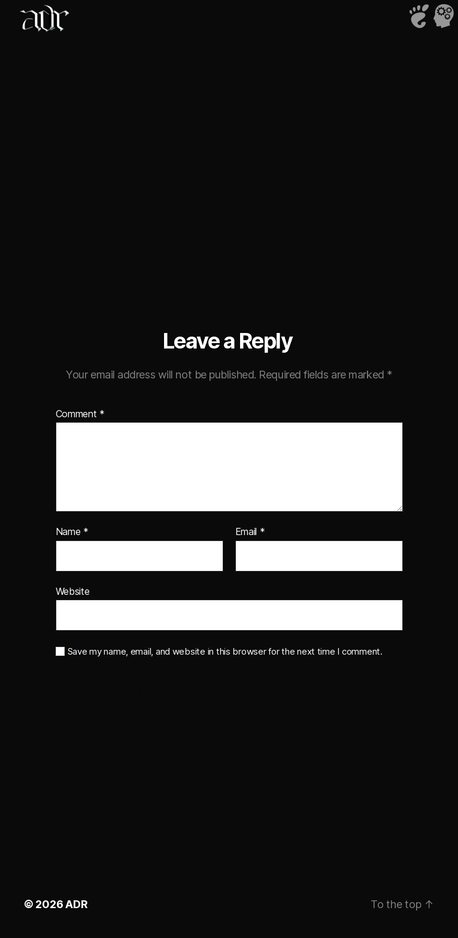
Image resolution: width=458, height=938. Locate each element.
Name (72, 532)
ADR (76, 904)
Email (250, 532)
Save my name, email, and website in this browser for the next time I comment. (225, 651)
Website (73, 591)
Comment (80, 414)
